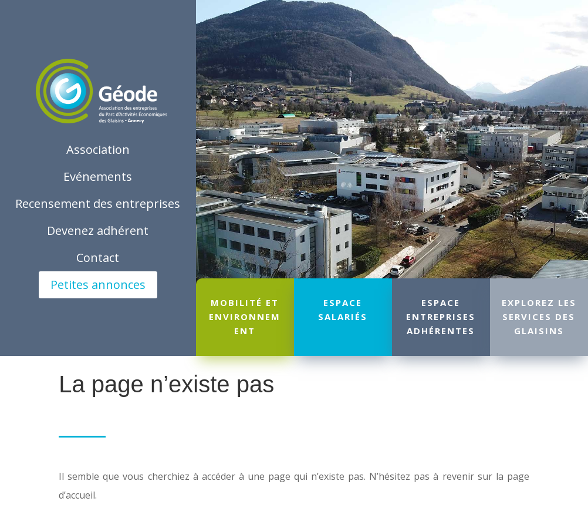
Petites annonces (98, 284)
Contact (97, 257)
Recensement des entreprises (97, 203)
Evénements (97, 176)
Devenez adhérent (97, 230)
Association (98, 149)
